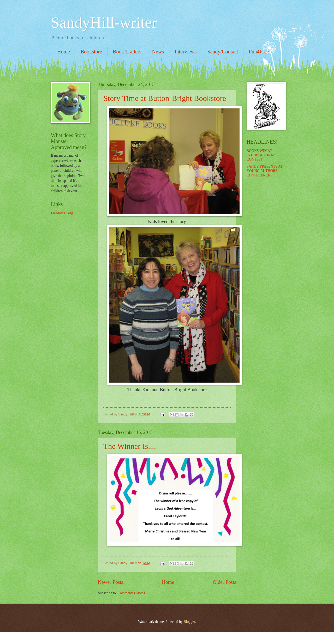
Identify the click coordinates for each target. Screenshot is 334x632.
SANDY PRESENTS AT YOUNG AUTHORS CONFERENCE (264, 170)
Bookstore (91, 51)
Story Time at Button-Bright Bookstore (164, 98)
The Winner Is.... (129, 446)
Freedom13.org (62, 213)
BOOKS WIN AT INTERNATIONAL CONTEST (261, 155)
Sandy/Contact (222, 51)
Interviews (185, 51)
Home (63, 51)
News (158, 51)
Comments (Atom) (131, 593)
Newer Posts (110, 582)
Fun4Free (259, 51)
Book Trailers (127, 51)
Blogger (189, 622)
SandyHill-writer (104, 22)
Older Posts (224, 582)
